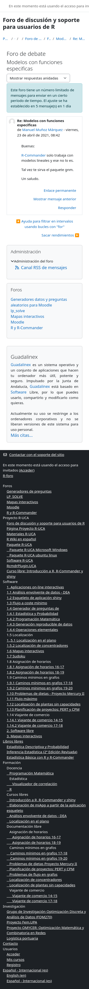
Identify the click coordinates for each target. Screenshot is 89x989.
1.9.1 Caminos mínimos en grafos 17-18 (40, 682)
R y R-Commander (27, 327)
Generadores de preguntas (29, 491)
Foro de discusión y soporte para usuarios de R (33, 38)
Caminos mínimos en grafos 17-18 (37, 853)
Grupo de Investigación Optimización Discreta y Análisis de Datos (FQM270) (46, 914)
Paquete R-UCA (19, 544)
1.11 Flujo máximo (22, 698)
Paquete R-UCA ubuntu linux (32, 555)
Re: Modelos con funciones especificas (79, 38)
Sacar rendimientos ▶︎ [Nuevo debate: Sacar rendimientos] (60, 235)
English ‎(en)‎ (16, 975)
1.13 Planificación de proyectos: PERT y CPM (43, 709)
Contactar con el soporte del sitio (33, 454)
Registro (13, 964)
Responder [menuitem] (67, 207)
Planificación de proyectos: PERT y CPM (40, 868)
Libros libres (13, 741)
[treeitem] (44, 264)
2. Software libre (20, 730)
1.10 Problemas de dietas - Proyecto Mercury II (45, 693)
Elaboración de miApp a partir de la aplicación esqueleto (46, 808)
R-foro (8, 475)
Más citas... (22, 435)
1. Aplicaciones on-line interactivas (35, 587)
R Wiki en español (21, 539)
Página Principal (6, 38)
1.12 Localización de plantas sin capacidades (43, 704)
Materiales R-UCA (21, 533)
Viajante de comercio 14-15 (32, 895)
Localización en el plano (28, 821)
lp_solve (18, 310)
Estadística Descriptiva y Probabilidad (38, 746)
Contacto (10, 943)
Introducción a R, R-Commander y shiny (41, 799)
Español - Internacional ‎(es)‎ (25, 970)
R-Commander (33, 155)
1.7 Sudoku (16, 656)
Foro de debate (49, 38)
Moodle (17, 322)
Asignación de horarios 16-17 (34, 837)
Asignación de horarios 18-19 (34, 842)
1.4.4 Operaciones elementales (32, 629)
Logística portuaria (22, 938)
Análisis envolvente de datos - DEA (37, 815)
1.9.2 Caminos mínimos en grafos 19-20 (40, 688)
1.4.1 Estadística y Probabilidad (32, 613)
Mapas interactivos (27, 316)
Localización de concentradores (34, 879)
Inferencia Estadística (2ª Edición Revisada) (42, 751)
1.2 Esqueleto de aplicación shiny (34, 597)
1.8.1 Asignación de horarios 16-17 (35, 666)
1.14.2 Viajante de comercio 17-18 (35, 725)
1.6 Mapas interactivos (25, 650)
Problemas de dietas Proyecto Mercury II (42, 863)
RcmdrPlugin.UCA (21, 565)
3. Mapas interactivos (24, 736)
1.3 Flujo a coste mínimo (27, 602)
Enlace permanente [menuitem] (60, 190)
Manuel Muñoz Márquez (42, 129)
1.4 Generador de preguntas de (33, 608)
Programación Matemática (30, 773)
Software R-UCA (20, 560)
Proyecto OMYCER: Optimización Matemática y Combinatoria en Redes (45, 930)
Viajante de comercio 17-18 (32, 900)
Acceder (26, 470)
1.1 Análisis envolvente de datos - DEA (38, 592)
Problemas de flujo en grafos (32, 874)
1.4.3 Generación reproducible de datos (39, 624)
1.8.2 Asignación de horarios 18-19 (35, 672)
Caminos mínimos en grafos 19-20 (37, 858)
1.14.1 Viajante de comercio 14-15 (35, 720)
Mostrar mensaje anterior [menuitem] (54, 199)
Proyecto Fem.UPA (22, 922)
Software (19, 392)
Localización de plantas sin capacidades (41, 885)
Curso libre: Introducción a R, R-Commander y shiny (45, 574)
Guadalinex (21, 364)
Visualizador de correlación (32, 783)
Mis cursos (15, 959)
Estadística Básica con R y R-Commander (40, 757)
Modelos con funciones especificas (62, 38)
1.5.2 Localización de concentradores (37, 645)
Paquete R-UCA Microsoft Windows (37, 549)
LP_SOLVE (15, 496)
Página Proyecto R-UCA (26, 528)
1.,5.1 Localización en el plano (31, 640)
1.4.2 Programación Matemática (33, 619)
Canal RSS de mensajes (40, 267)
